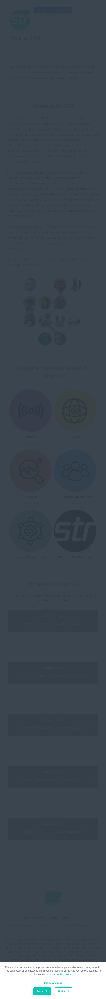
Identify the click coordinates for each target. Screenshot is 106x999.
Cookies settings (53, 983)
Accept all (42, 991)
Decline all (63, 991)
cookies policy (63, 974)
